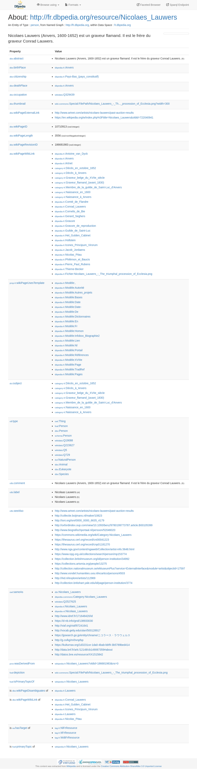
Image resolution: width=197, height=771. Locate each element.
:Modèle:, (65, 282)
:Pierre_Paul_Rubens (72, 264)
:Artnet (64, 163)
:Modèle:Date (68, 302)
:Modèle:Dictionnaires (72, 316)
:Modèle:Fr (66, 326)
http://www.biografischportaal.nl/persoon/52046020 (85, 530)
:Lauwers (65, 690)
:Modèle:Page (68, 364)
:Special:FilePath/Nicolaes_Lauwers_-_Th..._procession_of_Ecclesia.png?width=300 (112, 103)
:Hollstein (65, 240)
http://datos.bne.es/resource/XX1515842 (79, 654)
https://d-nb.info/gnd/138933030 (74, 620)
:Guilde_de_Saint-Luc (72, 230)
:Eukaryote (63, 469)
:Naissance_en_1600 (72, 192)
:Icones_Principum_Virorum (76, 245)
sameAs (16, 591)
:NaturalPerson (65, 459)
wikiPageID (18, 126)
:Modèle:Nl (66, 345)
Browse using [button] (48, 4)
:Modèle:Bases (68, 297)
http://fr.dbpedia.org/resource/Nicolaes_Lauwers (103, 17)
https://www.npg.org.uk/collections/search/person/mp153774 (91, 554)
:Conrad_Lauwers (70, 206)
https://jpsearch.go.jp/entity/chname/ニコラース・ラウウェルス (92, 635)
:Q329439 (64, 94)
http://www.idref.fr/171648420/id (74, 616)
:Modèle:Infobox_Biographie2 (77, 335)
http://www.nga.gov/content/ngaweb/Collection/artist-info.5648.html (94, 549)
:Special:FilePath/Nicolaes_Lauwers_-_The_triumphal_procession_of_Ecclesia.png (111, 672)
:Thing (60, 421)
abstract (16, 58)
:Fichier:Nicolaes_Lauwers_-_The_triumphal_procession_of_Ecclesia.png (103, 273)
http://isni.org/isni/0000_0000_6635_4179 (79, 520)
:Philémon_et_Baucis (72, 259)
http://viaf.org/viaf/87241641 (71, 625)
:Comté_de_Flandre (71, 201)
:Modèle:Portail (69, 350)
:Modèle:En (66, 321)
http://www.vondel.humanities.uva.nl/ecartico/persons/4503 (90, 573)
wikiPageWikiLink (22, 153)
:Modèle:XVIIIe (68, 359)
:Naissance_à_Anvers (73, 196)
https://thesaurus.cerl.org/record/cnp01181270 (82, 544)
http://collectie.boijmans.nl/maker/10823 (78, 515)
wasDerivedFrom (22, 663)
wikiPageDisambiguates (28, 690)
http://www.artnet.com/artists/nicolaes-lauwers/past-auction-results (94, 112)
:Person (61, 426)
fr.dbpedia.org (122, 25)
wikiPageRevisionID (24, 144)
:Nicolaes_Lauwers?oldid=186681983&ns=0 (87, 663)
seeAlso (16, 510)
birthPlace (18, 67)
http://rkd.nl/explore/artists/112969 (75, 578)
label (14, 492)
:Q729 (62, 454)
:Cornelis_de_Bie (70, 211)
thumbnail (17, 103)
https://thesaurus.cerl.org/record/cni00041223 (82, 539)
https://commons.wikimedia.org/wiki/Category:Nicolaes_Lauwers (93, 534)
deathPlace (18, 85)
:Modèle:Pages (69, 374)
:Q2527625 (65, 601)
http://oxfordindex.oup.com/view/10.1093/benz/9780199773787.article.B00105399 (104, 525)
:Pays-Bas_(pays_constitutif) (77, 76)
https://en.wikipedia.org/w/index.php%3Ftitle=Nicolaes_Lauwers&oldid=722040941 (104, 117)
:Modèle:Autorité (69, 287)
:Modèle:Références (72, 355)
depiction (17, 672)
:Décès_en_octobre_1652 (75, 168)
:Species (62, 474)
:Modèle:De (66, 311)
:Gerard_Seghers (70, 216)
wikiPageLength (21, 135)
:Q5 (61, 450)
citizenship (18, 76)
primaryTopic (22, 746)
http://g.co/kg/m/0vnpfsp (69, 640)
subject (16, 383)
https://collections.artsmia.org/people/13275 (81, 563)
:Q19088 (64, 440)
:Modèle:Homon (69, 331)
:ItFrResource (65, 732)
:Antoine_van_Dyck (71, 153)
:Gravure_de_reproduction (75, 225)
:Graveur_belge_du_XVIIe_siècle (80, 177)
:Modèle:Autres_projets (73, 292)
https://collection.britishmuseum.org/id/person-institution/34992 (92, 558)
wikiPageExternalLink (24, 112)
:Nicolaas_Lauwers (71, 611)
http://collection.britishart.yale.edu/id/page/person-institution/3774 (93, 582)
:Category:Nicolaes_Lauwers (81, 596)
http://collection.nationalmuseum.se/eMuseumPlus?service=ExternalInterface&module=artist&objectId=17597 (120, 568)
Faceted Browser (149, 4)
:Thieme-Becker (69, 269)
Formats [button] (73, 4)
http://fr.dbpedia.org (77, 25)
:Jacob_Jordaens (70, 249)
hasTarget (19, 727)
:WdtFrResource (67, 737)
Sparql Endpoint (177, 4)
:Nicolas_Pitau (68, 254)
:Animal (61, 464)
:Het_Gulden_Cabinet (72, 235)
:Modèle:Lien (67, 340)
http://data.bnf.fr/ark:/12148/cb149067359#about (84, 649)
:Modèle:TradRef (69, 369)
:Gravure (65, 221)
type (14, 421)
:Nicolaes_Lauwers (68, 591)
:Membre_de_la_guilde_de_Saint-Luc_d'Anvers (88, 187)
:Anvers (64, 67)
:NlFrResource (66, 727)
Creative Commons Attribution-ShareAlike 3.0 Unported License (131, 766)
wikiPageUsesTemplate (27, 282)
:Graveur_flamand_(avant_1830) (79, 182)
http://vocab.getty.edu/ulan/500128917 (77, 630)
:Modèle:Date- (68, 306)
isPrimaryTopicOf (22, 681)
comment (17, 483)
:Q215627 (64, 445)
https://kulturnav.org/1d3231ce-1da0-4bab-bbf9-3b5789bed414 (92, 644)
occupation (18, 94)
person (35, 25)
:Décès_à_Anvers (70, 172)
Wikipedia (71, 766)
